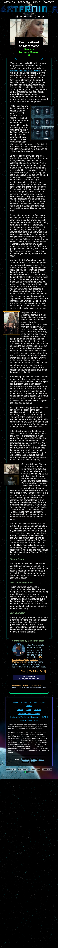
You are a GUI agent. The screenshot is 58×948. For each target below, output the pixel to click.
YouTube (33, 671)
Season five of (25, 70)
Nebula (25, 762)
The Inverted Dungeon (27, 658)
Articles (26, 685)
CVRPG (34, 659)
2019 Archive (36, 685)
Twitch (24, 671)
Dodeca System (19, 662)
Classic (34, 759)
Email (42, 671)
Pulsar (32, 762)
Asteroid (25, 759)
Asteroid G (16, 685)
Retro (41, 759)
